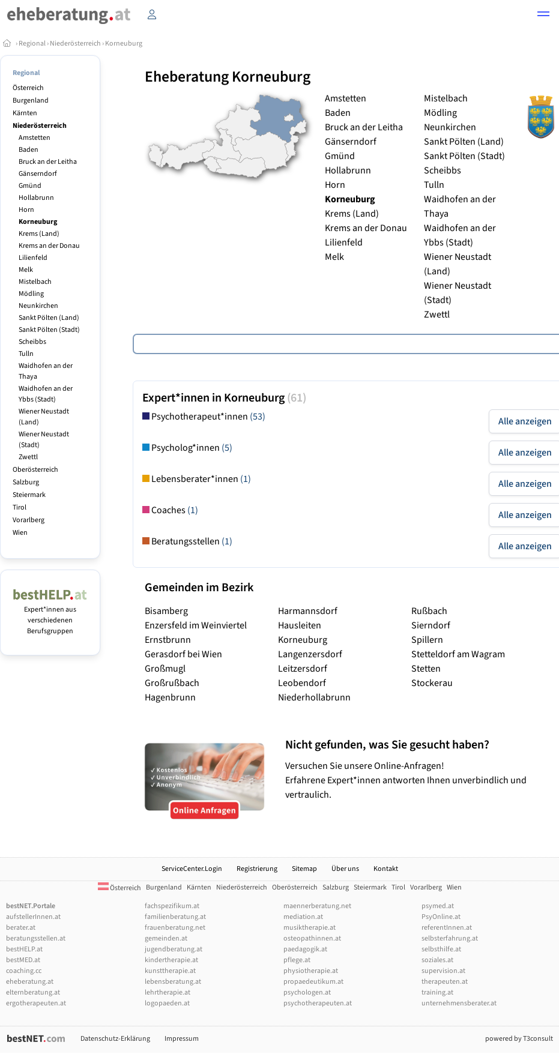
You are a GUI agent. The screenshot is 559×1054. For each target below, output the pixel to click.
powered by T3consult (519, 1039)
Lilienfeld (33, 258)
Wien (20, 533)
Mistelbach (35, 282)
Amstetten (34, 138)
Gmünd (30, 186)
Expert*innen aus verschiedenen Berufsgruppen (50, 615)
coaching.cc (23, 971)
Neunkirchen (38, 306)
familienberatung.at (175, 917)
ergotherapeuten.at (36, 1003)
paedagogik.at (305, 949)
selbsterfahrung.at (450, 938)
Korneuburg (123, 43)
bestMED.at (23, 960)
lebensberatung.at (173, 982)
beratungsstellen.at (35, 938)
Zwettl (28, 457)
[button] (543, 16)
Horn (26, 210)
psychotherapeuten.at (317, 1003)
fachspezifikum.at (172, 906)
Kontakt (385, 869)
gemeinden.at (166, 938)
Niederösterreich (75, 43)
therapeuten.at (445, 982)
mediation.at (303, 917)
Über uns (345, 869)
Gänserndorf (38, 174)
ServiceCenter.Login (192, 869)
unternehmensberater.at (459, 1003)
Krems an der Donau (49, 246)
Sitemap (304, 869)
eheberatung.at (29, 982)
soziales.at (437, 960)
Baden (28, 150)
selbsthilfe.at (441, 949)
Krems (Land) (39, 234)
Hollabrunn (36, 198)
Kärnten (25, 113)
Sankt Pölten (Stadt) (49, 330)
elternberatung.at (33, 992)
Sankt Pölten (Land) (49, 318)
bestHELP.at (24, 949)
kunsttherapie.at (170, 971)
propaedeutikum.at (313, 982)
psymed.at (438, 906)
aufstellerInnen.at (33, 917)
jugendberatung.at (173, 949)
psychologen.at (307, 992)
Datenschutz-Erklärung (115, 1039)
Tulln (26, 354)
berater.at (20, 928)
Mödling (31, 294)
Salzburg (26, 482)
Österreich (28, 88)
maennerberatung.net (317, 906)
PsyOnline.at (441, 917)
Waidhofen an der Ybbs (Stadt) (46, 394)
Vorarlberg (28, 520)
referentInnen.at (447, 928)
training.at (437, 992)
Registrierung (257, 869)
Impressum (182, 1039)
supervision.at (443, 971)
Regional (32, 43)
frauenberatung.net (175, 928)
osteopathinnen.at (312, 938)
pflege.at (296, 960)
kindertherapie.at (171, 960)
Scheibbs (32, 342)
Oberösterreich (35, 470)
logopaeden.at (167, 1003)
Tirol (19, 507)
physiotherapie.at (310, 971)
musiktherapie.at (309, 928)
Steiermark (29, 495)
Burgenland (31, 100)
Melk (26, 270)
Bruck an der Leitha (48, 162)
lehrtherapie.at (167, 992)
